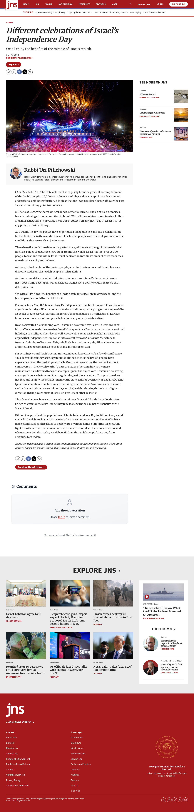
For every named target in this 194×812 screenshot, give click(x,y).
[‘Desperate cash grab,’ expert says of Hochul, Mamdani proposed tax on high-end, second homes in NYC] (70, 593)
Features (101, 4)
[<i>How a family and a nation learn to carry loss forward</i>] (181, 133)
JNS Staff (97, 624)
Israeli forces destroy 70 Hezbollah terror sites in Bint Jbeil (112, 617)
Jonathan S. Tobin (169, 673)
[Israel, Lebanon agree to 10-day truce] (26, 593)
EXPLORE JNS (97, 570)
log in (61, 516)
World (48, 4)
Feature (9, 662)
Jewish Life (84, 4)
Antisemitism (65, 4)
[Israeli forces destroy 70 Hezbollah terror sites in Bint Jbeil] (113, 593)
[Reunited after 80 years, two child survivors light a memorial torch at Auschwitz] (26, 645)
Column (142, 90)
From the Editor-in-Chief (154, 12)
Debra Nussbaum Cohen (61, 627)
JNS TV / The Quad (150, 604)
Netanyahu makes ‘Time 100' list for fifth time (112, 668)
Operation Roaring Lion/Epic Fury (50, 12)
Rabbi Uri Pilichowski (19, 58)
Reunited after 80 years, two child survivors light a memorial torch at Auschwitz (25, 670)
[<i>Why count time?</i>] (181, 96)
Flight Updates (74, 12)
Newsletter (144, 4)
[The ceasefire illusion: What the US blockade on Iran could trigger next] (163, 592)
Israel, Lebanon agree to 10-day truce (24, 615)
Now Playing (135, 12)
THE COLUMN (163, 629)
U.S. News (10, 610)
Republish (14, 64)
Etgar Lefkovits (14, 677)
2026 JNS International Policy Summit (167, 768)
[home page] (12, 5)
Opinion (9, 23)
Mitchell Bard (167, 649)
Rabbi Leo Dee (145, 137)
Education (87, 12)
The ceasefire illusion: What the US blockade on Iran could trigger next (163, 611)
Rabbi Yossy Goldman (149, 97)
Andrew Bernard (14, 621)
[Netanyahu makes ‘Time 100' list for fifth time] (113, 645)
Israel (26, 4)
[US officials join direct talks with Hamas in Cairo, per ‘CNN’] (70, 645)
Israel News (98, 610)
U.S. (37, 4)
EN (161, 4)
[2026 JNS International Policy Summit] (167, 747)
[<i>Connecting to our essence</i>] (181, 115)
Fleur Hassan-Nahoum (153, 618)
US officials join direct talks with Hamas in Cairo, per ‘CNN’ (68, 670)
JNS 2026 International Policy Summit (111, 12)
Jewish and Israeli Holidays (31, 467)
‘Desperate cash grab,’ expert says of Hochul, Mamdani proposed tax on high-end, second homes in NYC (68, 618)
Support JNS (178, 4)
